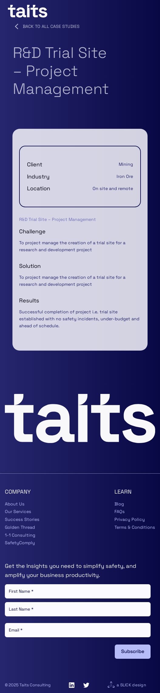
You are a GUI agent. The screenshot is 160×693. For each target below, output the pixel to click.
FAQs (119, 511)
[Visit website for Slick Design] (111, 685)
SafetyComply (20, 542)
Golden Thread (20, 527)
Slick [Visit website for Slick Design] (125, 685)
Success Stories (22, 519)
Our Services (18, 511)
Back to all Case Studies (46, 26)
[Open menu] (148, 11)
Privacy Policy (129, 519)
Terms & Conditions (134, 527)
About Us (15, 504)
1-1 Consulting (20, 535)
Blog (119, 504)
